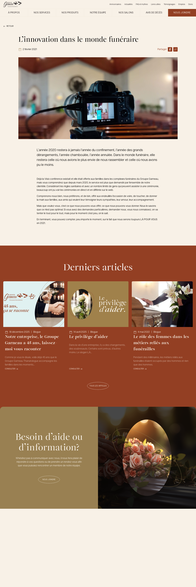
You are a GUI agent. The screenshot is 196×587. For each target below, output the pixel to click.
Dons (190, 4)
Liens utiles (155, 4)
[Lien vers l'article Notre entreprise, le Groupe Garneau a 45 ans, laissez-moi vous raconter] (33, 327)
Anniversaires (115, 4)
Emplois (181, 4)
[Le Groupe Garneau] (12, 4)
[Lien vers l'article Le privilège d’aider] (98, 327)
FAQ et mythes (142, 4)
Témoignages (169, 4)
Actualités (128, 4)
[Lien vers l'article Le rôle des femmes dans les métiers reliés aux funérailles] (162, 327)
